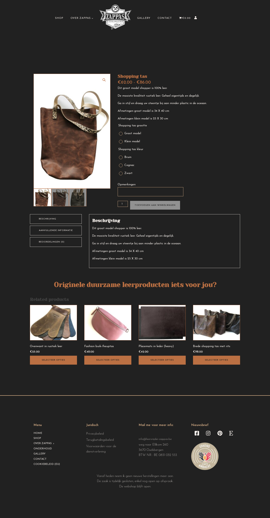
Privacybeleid (95, 433)
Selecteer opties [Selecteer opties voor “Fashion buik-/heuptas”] (107, 360)
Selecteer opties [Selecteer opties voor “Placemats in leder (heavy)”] (162, 360)
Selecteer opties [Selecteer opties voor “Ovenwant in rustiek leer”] (53, 360)
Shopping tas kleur (130, 149)
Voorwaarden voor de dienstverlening (101, 449)
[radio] (132, 133)
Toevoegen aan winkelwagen (155, 205)
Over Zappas (81, 18)
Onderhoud (43, 448)
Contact (165, 18)
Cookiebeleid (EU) (47, 464)
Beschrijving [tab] (47, 219)
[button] (104, 80)
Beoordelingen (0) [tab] (51, 242)
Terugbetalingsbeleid (100, 440)
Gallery (143, 18)
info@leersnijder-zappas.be (155, 439)
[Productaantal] (123, 204)
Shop (59, 18)
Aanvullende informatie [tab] (56, 230)
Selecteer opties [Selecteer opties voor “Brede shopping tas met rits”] (216, 360)
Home (38, 433)
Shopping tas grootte (132, 125)
